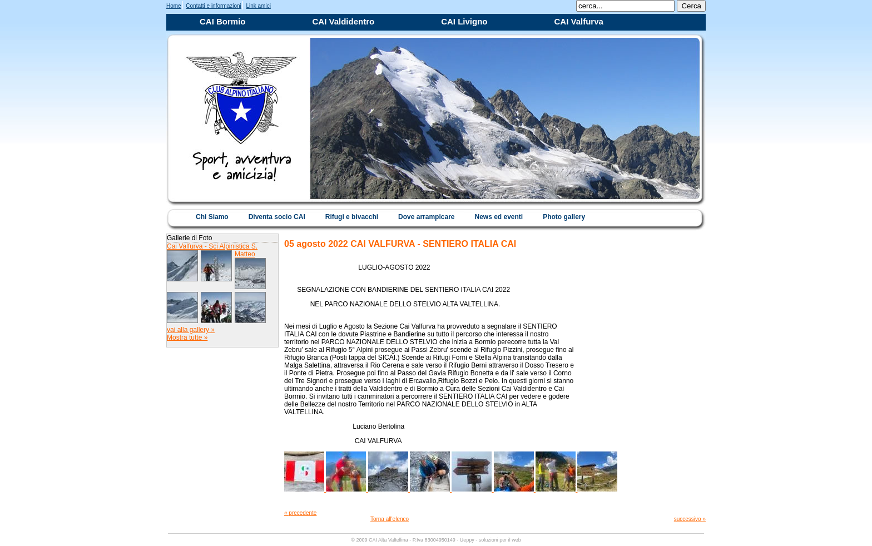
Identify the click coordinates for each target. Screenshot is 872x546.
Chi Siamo (212, 217)
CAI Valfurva (578, 21)
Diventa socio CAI (277, 217)
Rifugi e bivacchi (351, 217)
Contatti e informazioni (213, 6)
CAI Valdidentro (344, 21)
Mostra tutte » (187, 337)
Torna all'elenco (389, 519)
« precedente (300, 513)
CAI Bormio (223, 21)
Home (173, 6)
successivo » (690, 519)
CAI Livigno (464, 21)
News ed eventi (498, 217)
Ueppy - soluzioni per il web (490, 540)
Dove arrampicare (426, 217)
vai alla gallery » (191, 330)
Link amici (258, 6)
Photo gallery (564, 217)
